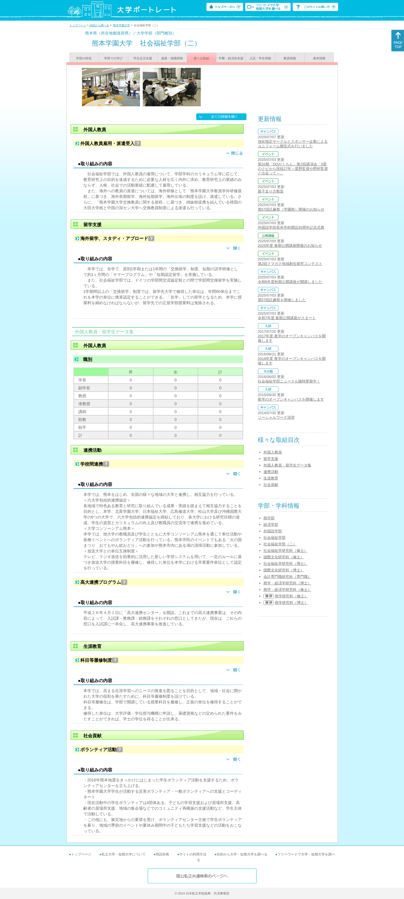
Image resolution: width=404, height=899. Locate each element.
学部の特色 (84, 58)
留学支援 (270, 459)
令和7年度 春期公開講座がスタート (287, 318)
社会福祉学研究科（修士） (285, 550)
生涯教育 (270, 478)
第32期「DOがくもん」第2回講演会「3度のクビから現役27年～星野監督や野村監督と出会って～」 (293, 168)
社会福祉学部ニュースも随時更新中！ (289, 381)
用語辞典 (162, 854)
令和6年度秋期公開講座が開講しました (290, 282)
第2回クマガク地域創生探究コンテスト (290, 264)
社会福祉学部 (274, 537)
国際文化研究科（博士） (283, 570)
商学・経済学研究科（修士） (287, 589)
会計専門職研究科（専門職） (287, 576)
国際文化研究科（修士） (283, 557)
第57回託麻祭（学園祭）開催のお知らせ (291, 209)
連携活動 (270, 472)
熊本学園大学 (121, 25)
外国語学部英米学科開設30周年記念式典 (291, 227)
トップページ (77, 25)
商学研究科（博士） (291, 602)
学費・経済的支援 (231, 58)
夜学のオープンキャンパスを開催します (291, 399)
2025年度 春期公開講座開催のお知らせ (290, 245)
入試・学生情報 (260, 58)
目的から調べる (99, 25)
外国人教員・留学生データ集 (287, 465)
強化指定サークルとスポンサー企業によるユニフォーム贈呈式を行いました (293, 143)
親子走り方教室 (271, 191)
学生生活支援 (142, 58)
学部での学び (113, 58)
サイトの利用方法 (192, 854)
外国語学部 (272, 531)
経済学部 (270, 524)
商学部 (269, 518)
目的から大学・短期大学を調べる (242, 854)
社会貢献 (270, 485)
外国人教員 (272, 452)
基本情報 (319, 58)
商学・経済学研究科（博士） (287, 583)
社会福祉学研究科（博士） (285, 563)
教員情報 (290, 58)
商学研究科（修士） (291, 596)
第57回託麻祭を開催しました (282, 300)
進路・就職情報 (172, 58)
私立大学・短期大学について (123, 854)
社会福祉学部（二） (280, 544)
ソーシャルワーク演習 (276, 417)
